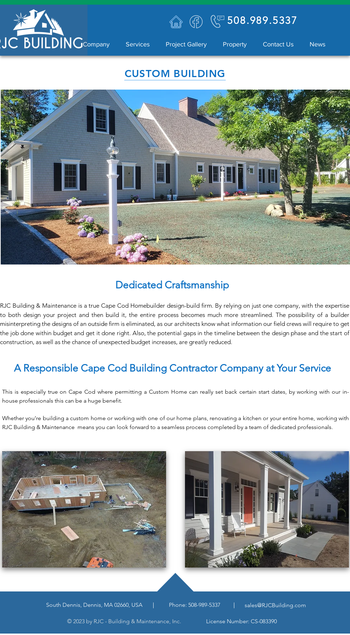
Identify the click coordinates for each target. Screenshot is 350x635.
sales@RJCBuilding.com (275, 605)
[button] (135, 44)
